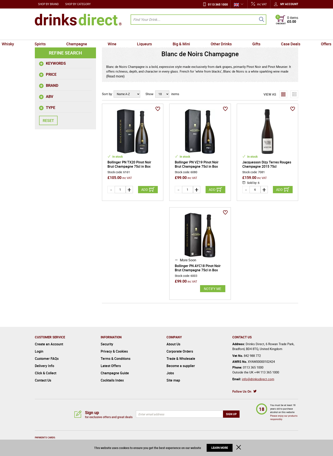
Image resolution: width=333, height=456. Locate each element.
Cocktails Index (112, 380)
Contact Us (43, 380)
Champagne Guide (115, 373)
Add (144, 189)
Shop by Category (78, 4)
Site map (173, 380)
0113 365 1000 (218, 4)
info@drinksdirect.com (258, 379)
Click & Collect (45, 373)
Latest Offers (111, 365)
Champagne (96, 34)
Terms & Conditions (115, 358)
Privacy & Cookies (114, 351)
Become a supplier (180, 365)
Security (107, 344)
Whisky (43, 34)
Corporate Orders (179, 351)
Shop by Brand (48, 4)
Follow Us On (241, 391)
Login (39, 351)
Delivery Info (44, 365)
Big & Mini (177, 34)
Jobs (170, 373)
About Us (173, 344)
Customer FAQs (47, 358)
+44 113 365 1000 (266, 372)
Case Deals (263, 34)
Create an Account (49, 344)
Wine (123, 34)
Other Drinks (209, 34)
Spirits (67, 34)
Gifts (237, 34)
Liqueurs (148, 34)
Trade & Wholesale (180, 358)
